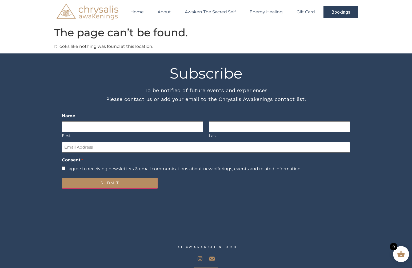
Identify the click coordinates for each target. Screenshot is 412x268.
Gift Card (306, 11)
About (164, 11)
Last (213, 135)
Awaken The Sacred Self (210, 11)
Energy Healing (266, 11)
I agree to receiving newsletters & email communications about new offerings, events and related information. (183, 169)
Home (137, 11)
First (66, 135)
